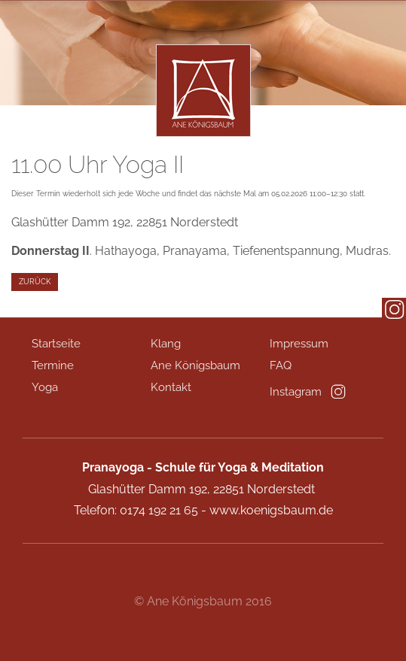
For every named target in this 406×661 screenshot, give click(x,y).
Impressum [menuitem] (299, 343)
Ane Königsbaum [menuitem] (195, 365)
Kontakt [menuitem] (171, 387)
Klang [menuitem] (166, 343)
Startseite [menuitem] (56, 343)
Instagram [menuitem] (296, 392)
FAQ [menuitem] (281, 365)
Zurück (34, 281)
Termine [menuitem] (53, 365)
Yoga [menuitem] (45, 387)
